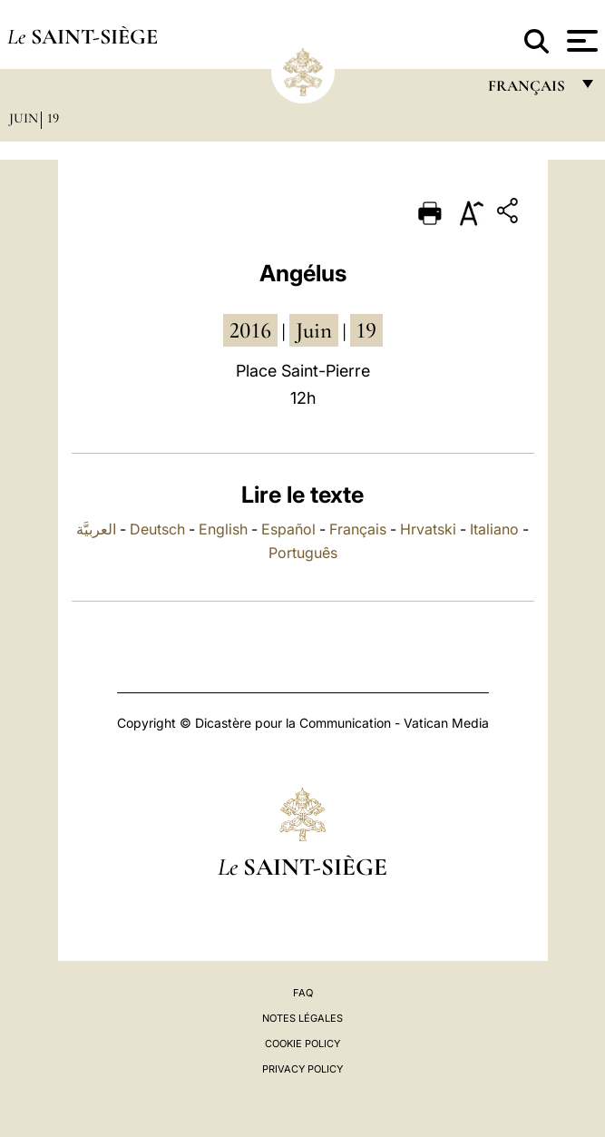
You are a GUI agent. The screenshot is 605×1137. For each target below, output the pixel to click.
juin (314, 330)
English (223, 529)
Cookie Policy (302, 1043)
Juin (23, 118)
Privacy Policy (302, 1069)
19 (53, 118)
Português (302, 553)
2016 (250, 330)
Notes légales (302, 1018)
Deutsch (157, 529)
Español (288, 529)
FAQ (303, 992)
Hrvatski (428, 529)
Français (357, 529)
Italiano (494, 529)
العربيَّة (96, 529)
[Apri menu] (580, 40)
